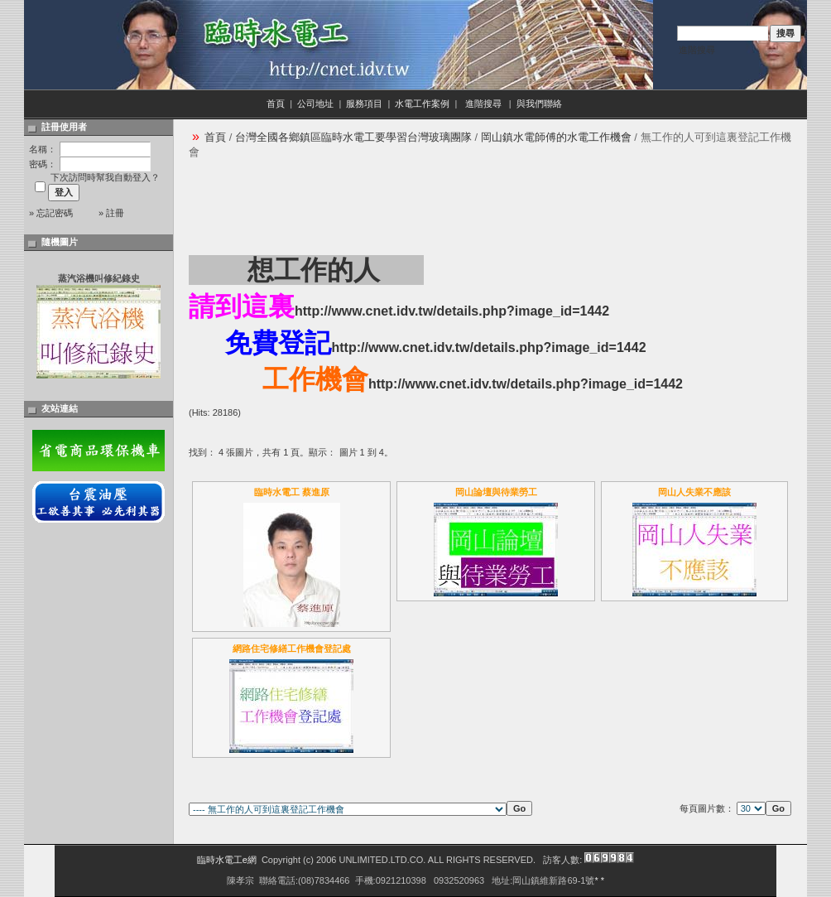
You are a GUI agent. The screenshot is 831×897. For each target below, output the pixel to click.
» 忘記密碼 (51, 213)
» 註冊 (111, 213)
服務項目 (364, 104)
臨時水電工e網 (227, 860)
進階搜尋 (697, 50)
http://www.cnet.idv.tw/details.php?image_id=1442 (452, 311)
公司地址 (315, 104)
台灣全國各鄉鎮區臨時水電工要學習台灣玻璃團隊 (353, 137)
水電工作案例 (422, 104)
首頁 (276, 104)
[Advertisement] (490, 206)
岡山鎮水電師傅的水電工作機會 (556, 137)
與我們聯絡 (540, 104)
